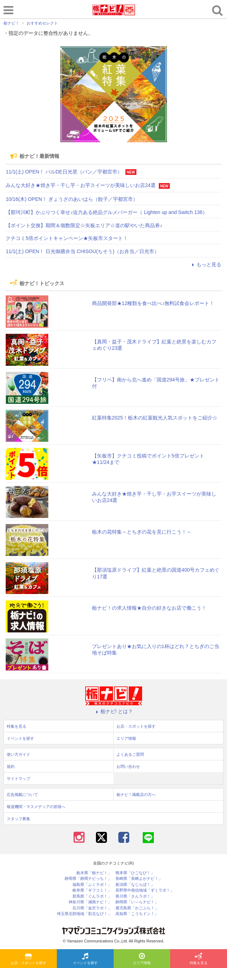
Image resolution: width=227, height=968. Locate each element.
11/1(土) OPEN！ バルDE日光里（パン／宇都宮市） (64, 172)
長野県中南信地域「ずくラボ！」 (144, 890)
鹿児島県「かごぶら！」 (136, 908)
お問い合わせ (128, 766)
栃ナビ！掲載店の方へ (136, 794)
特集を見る (198, 959)
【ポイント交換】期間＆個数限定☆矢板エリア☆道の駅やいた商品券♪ (84, 225)
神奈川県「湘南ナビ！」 (90, 902)
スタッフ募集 (18, 819)
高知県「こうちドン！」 (136, 914)
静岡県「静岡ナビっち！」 (88, 879)
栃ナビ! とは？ (113, 711)
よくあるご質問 (130, 754)
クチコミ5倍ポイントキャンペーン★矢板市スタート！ (67, 238)
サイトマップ (18, 778)
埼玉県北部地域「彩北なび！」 (84, 914)
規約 (11, 766)
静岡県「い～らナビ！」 (136, 902)
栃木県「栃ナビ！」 (94, 873)
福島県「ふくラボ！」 (92, 885)
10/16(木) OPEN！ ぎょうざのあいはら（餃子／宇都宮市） (72, 199)
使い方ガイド (18, 754)
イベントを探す (85, 959)
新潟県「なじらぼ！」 (135, 885)
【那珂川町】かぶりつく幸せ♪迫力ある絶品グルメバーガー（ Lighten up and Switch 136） (106, 212)
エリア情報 (142, 959)
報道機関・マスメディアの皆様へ (36, 806)
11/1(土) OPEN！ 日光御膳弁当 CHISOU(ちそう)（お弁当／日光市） (82, 251)
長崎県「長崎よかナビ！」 (138, 879)
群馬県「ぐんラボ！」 (92, 896)
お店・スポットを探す (28, 959)
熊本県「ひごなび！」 (135, 873)
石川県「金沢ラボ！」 (92, 908)
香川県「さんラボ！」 (135, 896)
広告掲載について (22, 794)
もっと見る (205, 264)
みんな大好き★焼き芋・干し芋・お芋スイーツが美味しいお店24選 (81, 185)
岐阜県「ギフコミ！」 (92, 890)
